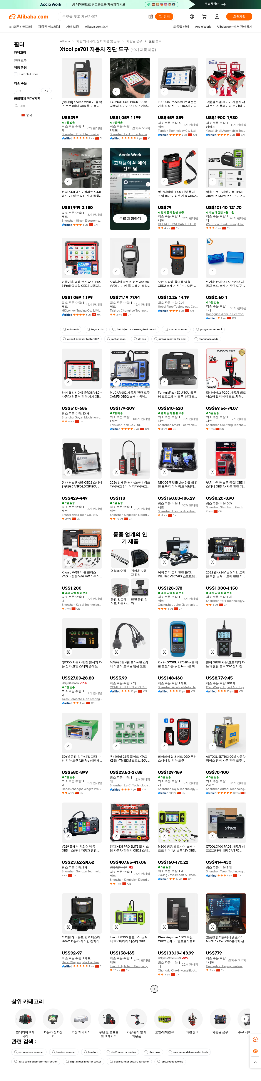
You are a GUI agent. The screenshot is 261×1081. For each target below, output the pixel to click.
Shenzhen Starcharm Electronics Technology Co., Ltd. (226, 507)
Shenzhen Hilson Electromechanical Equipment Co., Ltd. (82, 220)
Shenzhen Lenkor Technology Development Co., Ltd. (130, 134)
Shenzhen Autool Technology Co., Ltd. (226, 789)
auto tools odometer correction (35, 1061)
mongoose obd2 (206, 339)
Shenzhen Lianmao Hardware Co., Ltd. (178, 511)
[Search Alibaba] (103, 16)
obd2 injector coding (121, 1052)
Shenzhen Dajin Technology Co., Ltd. (178, 789)
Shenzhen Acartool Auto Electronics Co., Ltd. (178, 687)
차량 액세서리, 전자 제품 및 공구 (98, 41)
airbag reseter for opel (170, 339)
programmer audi (209, 329)
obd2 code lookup (170, 1061)
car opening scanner (29, 1052)
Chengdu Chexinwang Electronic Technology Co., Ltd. (178, 970)
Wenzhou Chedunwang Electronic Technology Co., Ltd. (226, 224)
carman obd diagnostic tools (188, 1052)
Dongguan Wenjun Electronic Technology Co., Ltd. (226, 314)
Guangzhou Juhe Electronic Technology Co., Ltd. (178, 604)
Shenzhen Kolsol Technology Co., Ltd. (82, 134)
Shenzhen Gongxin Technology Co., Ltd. (82, 871)
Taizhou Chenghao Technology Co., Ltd (130, 310)
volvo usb (71, 329)
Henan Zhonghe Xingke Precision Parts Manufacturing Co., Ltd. (82, 789)
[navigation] (33, 516)
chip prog (152, 1052)
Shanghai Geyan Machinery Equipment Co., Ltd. (82, 417)
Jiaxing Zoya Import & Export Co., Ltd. (178, 875)
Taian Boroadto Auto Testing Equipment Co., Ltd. (82, 699)
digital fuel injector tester (83, 1061)
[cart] (205, 17)
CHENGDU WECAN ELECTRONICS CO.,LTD (178, 224)
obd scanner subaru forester (129, 1061)
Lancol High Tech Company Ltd (130, 966)
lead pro (91, 1052)
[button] (150, 16)
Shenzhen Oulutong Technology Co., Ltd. (226, 425)
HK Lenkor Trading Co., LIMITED (82, 310)
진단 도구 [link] (155, 41)
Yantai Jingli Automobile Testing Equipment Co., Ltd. (226, 130)
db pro (140, 339)
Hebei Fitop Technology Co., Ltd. (178, 306)
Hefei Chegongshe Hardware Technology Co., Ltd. (82, 962)
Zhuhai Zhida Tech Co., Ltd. (80, 514)
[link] (255, 1039)
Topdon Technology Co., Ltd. (177, 130)
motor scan (116, 339)
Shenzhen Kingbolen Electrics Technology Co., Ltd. (130, 514)
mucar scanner (176, 329)
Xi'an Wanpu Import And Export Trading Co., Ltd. (226, 687)
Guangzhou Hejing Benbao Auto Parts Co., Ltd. (226, 966)
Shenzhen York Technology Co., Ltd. (226, 600)
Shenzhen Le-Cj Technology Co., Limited (130, 785)
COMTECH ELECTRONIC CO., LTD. (130, 687)
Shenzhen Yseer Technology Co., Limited (226, 871)
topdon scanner (64, 1052)
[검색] (164, 16)
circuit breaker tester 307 (81, 339)
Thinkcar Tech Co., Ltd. (125, 425)
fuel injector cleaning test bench (134, 329)
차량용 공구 (134, 41)
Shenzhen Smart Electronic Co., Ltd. (178, 425)
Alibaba (65, 41)
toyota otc (95, 329)
